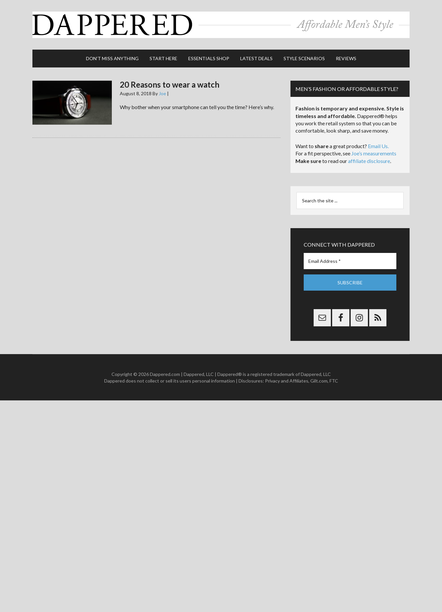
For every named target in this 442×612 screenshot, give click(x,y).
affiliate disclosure (369, 161)
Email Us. (378, 146)
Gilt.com (319, 381)
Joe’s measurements (373, 153)
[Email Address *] (350, 261)
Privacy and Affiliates (286, 381)
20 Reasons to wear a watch (169, 84)
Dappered (221, 25)
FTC (334, 381)
